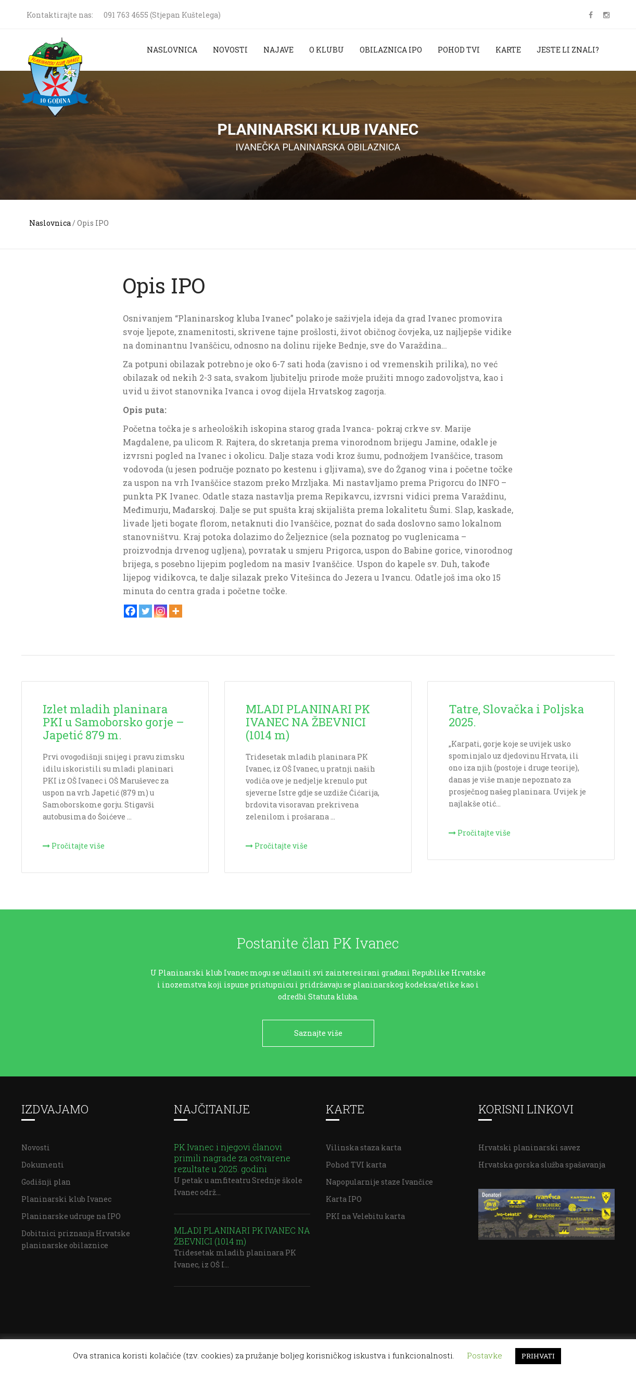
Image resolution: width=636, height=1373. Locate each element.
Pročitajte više (74, 846)
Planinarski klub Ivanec (66, 1195)
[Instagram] (160, 611)
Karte (508, 50)
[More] (175, 611)
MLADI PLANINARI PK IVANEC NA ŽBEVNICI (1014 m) (242, 1232)
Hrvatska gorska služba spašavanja (541, 1161)
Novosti (230, 50)
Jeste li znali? (568, 50)
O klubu (326, 50)
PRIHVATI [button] (538, 1356)
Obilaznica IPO (391, 50)
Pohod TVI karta (356, 1161)
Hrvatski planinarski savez (529, 1144)
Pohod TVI (459, 50)
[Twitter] (145, 611)
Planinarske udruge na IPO (71, 1212)
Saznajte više (318, 1033)
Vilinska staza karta (363, 1144)
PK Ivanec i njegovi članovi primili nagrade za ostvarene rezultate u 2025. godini (232, 1154)
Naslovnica (172, 50)
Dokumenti (42, 1161)
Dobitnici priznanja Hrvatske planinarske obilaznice (75, 1236)
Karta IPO (344, 1195)
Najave (278, 50)
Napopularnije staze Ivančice (379, 1178)
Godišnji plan (46, 1178)
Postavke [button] (484, 1355)
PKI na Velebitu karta (365, 1212)
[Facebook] (130, 611)
